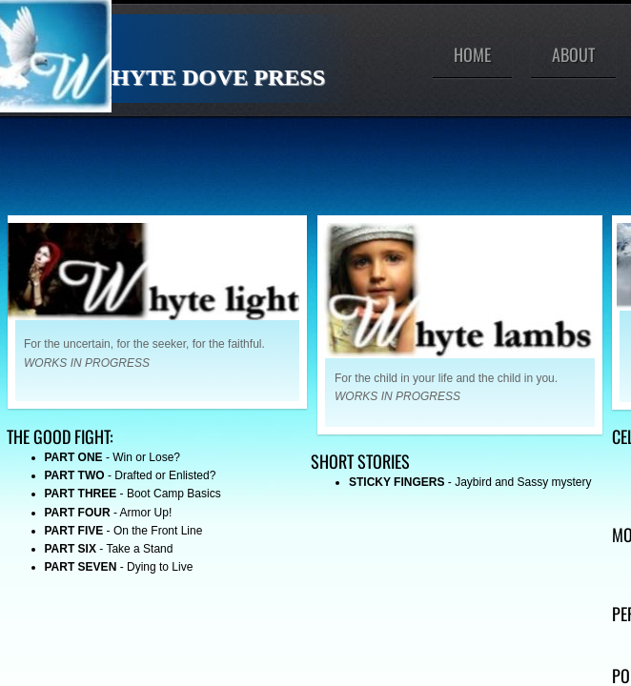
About (573, 54)
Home (472, 54)
